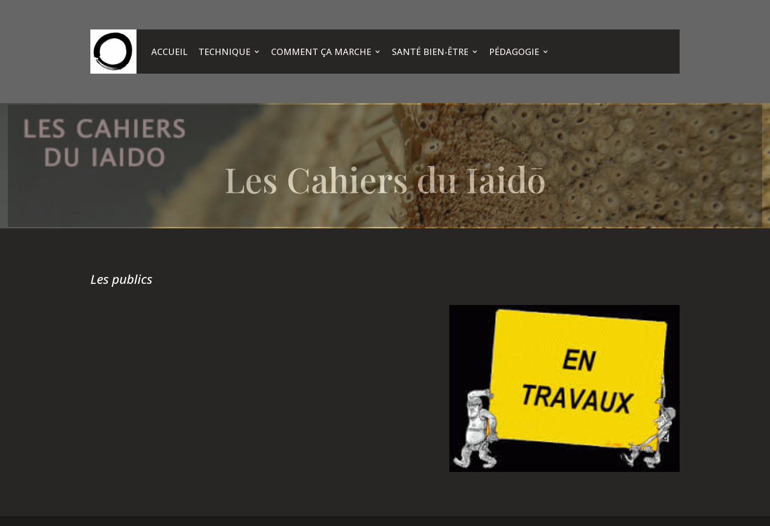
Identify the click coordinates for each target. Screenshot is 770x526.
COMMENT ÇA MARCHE (321, 51)
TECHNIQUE (224, 51)
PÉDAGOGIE (514, 51)
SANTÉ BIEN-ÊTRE (430, 51)
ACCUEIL (169, 51)
